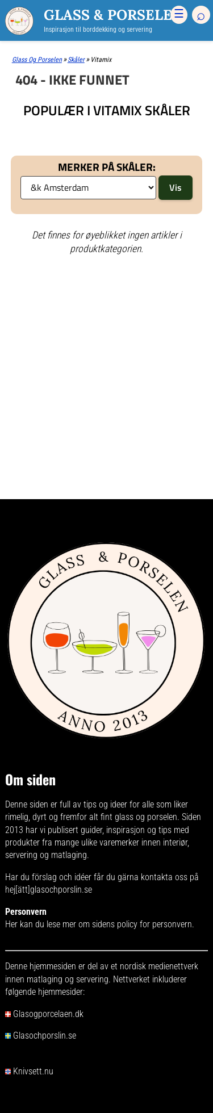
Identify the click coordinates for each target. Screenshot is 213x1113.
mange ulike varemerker (97, 842)
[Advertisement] (106, 309)
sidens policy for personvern (142, 924)
